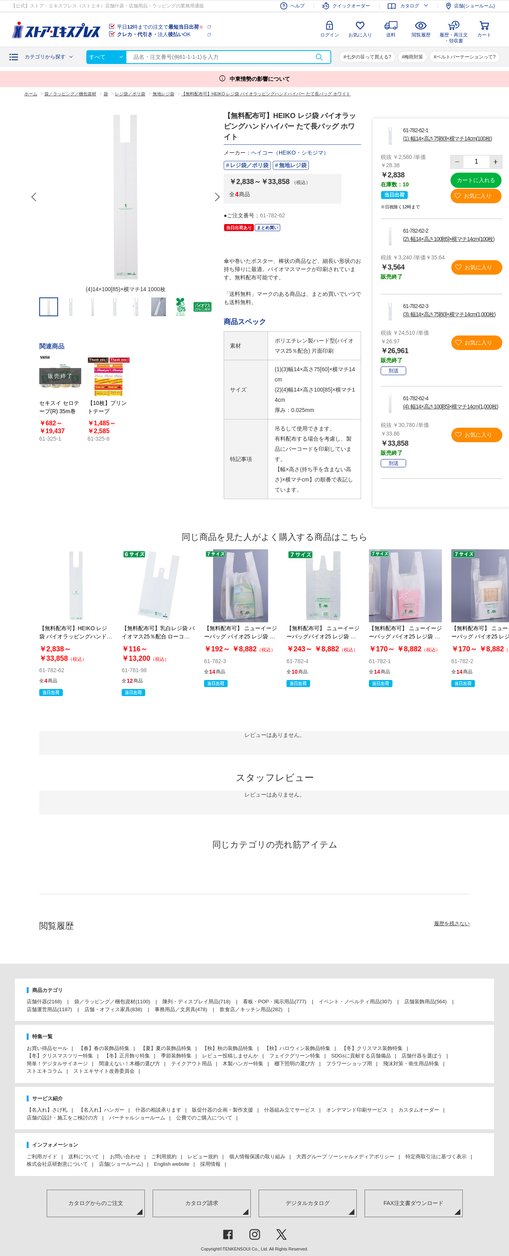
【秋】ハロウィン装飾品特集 (297, 1048)
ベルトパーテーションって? (466, 57)
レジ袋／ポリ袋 (249, 165)
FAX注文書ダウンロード (413, 1203)
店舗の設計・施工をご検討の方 (62, 1118)
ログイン (329, 35)
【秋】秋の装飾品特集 (227, 1048)
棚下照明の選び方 (294, 1063)
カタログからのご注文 (95, 1203)
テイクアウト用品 (191, 1063)
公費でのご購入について (204, 1118)
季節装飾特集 (176, 1056)
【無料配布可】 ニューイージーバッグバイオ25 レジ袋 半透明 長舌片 (322, 636)
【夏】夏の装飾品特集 (166, 1048)
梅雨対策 (413, 57)
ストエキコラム (44, 1071)
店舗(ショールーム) (121, 1164)
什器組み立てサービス (289, 1110)
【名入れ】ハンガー (101, 1110)
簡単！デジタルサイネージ (57, 1063)
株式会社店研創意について (57, 1164)
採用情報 (210, 1164)
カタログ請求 (201, 1203)
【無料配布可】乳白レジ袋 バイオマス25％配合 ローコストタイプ (158, 636)
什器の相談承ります (158, 1110)
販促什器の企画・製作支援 (222, 1110)
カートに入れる (476, 180)
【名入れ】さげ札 (47, 1110)
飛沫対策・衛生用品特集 (411, 1063)
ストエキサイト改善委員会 (104, 1071)
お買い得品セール (47, 1048)
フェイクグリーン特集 (294, 1056)
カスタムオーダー (418, 1110)
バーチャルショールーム (137, 1118)
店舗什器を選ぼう (421, 1056)
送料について (83, 1156)
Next (217, 197)
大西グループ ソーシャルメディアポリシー (345, 1156)
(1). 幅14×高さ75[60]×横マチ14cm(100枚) (447, 138)
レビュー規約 (203, 1156)
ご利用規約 (164, 1156)
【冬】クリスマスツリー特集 (60, 1056)
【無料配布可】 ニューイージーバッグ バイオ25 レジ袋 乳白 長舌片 (240, 636)
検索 (319, 57)
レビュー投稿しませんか (230, 1056)
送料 (391, 35)
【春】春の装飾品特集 (104, 1048)
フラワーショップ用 (349, 1063)
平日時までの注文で (160, 27)
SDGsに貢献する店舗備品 (361, 1056)
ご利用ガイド (42, 1156)
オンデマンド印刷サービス (356, 1110)
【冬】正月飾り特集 (127, 1056)
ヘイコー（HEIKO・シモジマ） (290, 152)
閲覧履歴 (421, 35)
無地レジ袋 (292, 165)
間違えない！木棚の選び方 (129, 1063)
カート (484, 35)
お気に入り (360, 35)
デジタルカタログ (308, 1203)
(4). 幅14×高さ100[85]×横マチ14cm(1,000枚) (450, 406)
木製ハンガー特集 (243, 1063)
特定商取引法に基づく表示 (436, 1156)
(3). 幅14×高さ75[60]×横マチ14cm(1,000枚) (449, 314)
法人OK (154, 34)
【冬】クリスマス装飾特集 (372, 1048)
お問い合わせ (125, 1156)
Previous (34, 197)
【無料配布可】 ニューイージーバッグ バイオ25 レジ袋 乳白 (405, 636)
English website (171, 1164)
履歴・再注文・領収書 (454, 36)
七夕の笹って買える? (368, 57)
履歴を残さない (452, 923)
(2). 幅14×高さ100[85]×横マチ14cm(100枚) (448, 239)
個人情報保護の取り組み (257, 1156)
